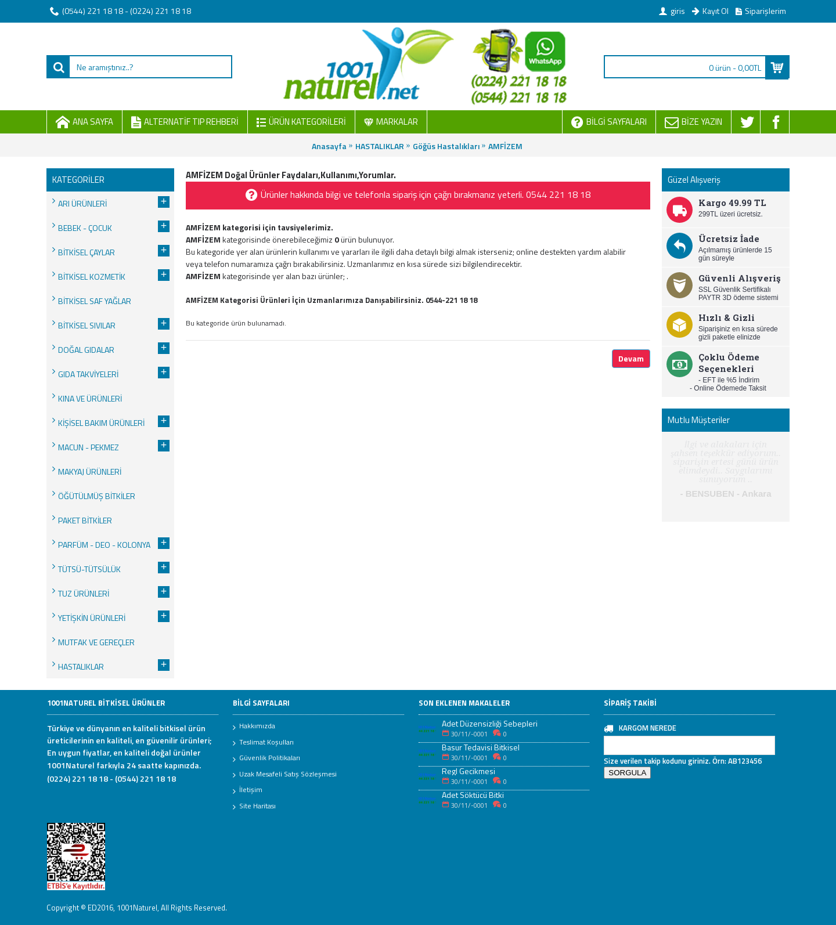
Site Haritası (254, 806)
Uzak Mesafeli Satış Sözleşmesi (285, 774)
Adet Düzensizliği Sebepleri (490, 723)
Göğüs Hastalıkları (446, 146)
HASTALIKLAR (379, 146)
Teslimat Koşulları (263, 742)
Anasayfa (329, 146)
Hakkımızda (254, 726)
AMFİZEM (505, 146)
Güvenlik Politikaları (266, 758)
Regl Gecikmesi (468, 771)
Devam (631, 358)
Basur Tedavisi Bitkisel (481, 747)
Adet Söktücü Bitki (473, 794)
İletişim (247, 790)
